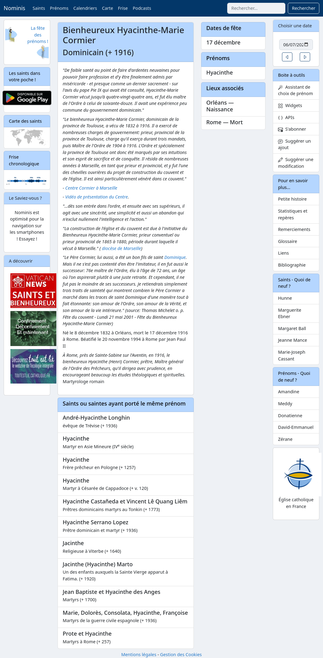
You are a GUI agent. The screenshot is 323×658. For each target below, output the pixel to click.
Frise (123, 8)
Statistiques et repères (292, 214)
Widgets (290, 105)
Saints (38, 8)
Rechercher (303, 8)
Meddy (285, 403)
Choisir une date (295, 26)
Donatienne (290, 415)
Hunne (285, 298)
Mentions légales (138, 654)
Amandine (288, 391)
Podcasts (142, 8)
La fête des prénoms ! (37, 34)
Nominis (14, 8)
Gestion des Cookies (181, 654)
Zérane (285, 439)
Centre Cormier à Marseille (91, 188)
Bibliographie (292, 265)
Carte (107, 8)
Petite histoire (292, 199)
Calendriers (85, 8)
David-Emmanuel (296, 427)
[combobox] (256, 8)
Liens (283, 253)
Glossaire (287, 241)
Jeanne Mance (292, 340)
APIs (286, 117)
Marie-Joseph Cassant (291, 355)
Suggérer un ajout (294, 144)
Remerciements (294, 229)
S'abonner (292, 129)
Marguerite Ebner (289, 313)
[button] (287, 56)
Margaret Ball (292, 328)
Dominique (175, 257)
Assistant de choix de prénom (295, 90)
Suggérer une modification (295, 162)
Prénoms (59, 8)
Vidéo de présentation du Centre (96, 197)
